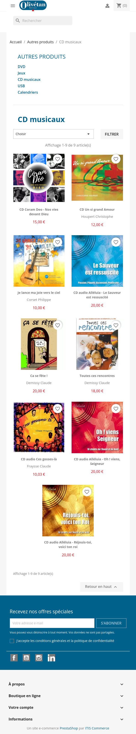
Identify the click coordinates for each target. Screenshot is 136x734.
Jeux (21, 73)
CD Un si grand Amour (97, 209)
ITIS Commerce (97, 728)
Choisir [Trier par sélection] (53, 134)
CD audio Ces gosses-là (39, 459)
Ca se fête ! (39, 376)
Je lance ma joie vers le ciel (39, 292)
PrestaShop (69, 728)
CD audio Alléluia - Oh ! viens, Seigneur (97, 461)
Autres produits (42, 56)
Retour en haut (101, 587)
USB (21, 86)
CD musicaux (29, 79)
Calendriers (28, 92)
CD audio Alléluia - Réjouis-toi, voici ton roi (68, 544)
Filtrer (112, 134)
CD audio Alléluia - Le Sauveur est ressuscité (97, 294)
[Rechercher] (42, 20)
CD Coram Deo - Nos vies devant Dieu (38, 211)
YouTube (26, 657)
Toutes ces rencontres (97, 376)
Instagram (39, 657)
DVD (21, 66)
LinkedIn (51, 657)
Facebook (14, 657)
